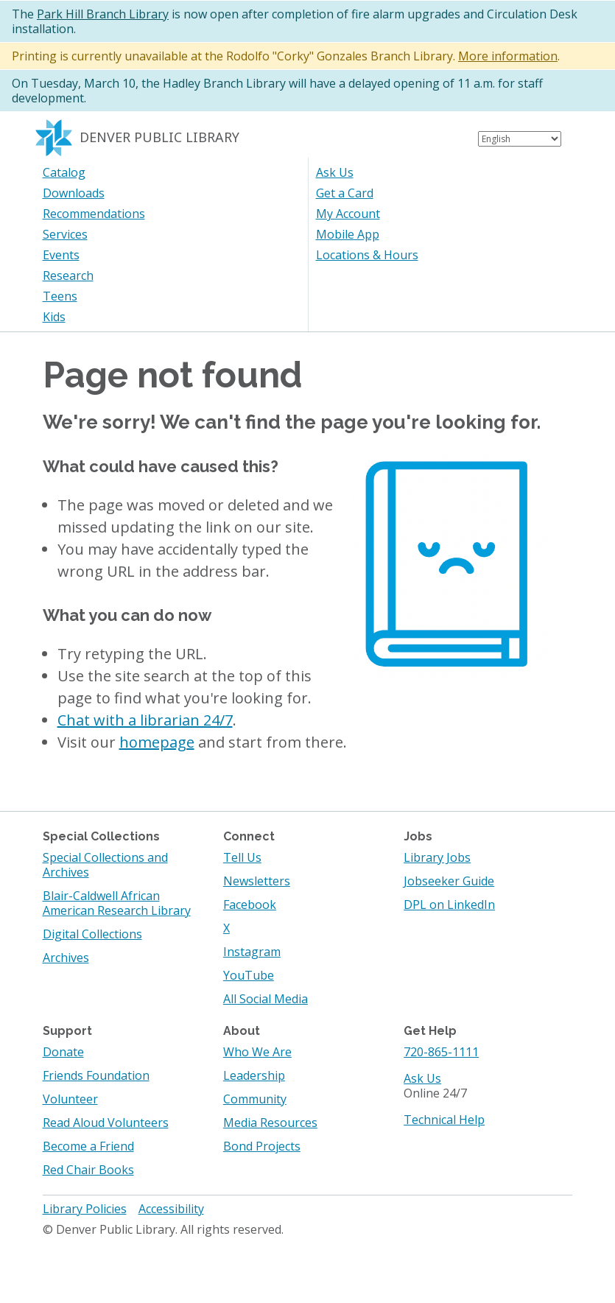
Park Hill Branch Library (103, 14)
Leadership (254, 1075)
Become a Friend (88, 1146)
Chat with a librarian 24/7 (145, 720)
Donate (63, 1052)
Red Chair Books (88, 1170)
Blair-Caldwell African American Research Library (117, 903)
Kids (54, 316)
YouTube (248, 975)
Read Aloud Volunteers (106, 1122)
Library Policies (85, 1209)
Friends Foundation (96, 1075)
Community (255, 1099)
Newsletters (256, 881)
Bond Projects (262, 1146)
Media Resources (270, 1122)
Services (65, 234)
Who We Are (257, 1052)
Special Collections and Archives (105, 864)
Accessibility (171, 1209)
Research (68, 275)
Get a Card (344, 193)
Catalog (64, 172)
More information (508, 56)
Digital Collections (92, 934)
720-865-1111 (441, 1052)
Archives (66, 957)
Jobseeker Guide (449, 881)
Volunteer (70, 1099)
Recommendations (94, 213)
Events (61, 254)
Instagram (252, 952)
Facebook (249, 904)
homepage (156, 742)
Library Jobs (437, 857)
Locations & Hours (367, 254)
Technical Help (444, 1119)
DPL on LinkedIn (449, 904)
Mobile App (347, 234)
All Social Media (265, 999)
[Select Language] (519, 139)
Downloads (74, 193)
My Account (348, 213)
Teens (60, 296)
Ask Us (335, 172)
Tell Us (242, 857)
